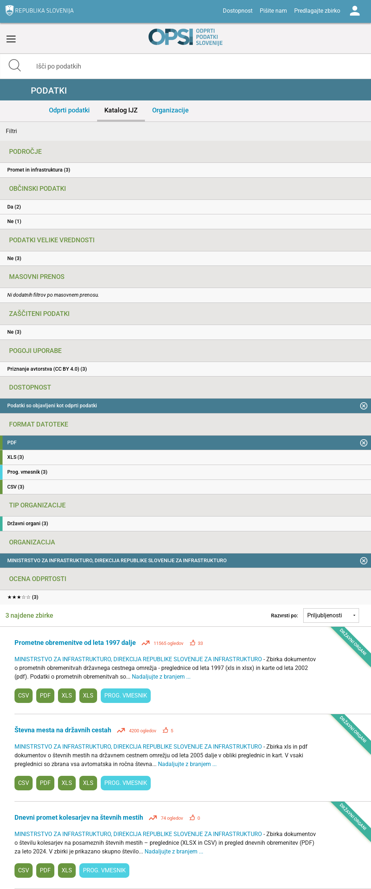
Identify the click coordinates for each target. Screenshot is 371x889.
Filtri (11, 131)
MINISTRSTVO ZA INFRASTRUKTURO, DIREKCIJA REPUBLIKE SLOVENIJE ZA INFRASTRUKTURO (138, 659)
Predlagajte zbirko (317, 10)
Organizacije (170, 110)
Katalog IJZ (121, 110)
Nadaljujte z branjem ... (161, 676)
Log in (355, 11)
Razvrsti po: (284, 615)
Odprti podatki (69, 110)
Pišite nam (273, 10)
